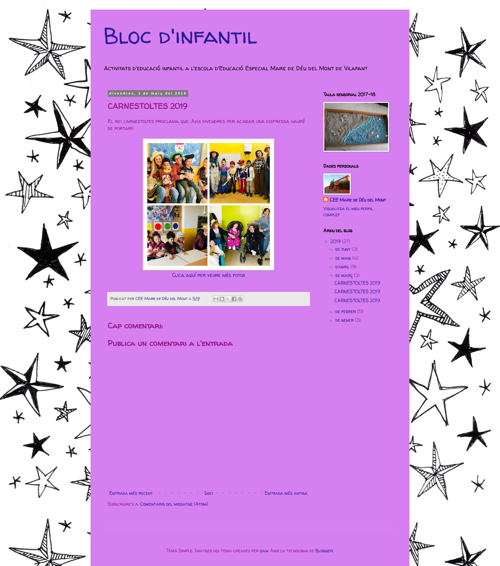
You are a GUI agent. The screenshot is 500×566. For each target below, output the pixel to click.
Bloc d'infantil (180, 35)
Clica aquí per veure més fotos (208, 275)
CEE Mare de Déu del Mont (358, 200)
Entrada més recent (131, 493)
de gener (345, 320)
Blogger (324, 550)
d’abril (342, 267)
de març (344, 275)
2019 (336, 241)
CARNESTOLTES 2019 (357, 283)
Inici (208, 493)
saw (264, 550)
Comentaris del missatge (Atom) (174, 504)
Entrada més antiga (286, 493)
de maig (343, 258)
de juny (343, 249)
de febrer (346, 311)
